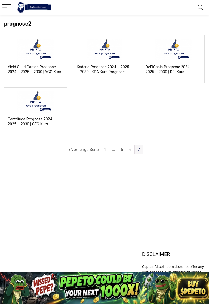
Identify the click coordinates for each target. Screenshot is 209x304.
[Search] (200, 7)
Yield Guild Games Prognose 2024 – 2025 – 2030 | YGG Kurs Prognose (34, 72)
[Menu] (6, 7)
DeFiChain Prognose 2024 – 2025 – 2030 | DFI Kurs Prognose (169, 72)
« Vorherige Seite (83, 149)
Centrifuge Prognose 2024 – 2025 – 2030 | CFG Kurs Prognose (32, 124)
